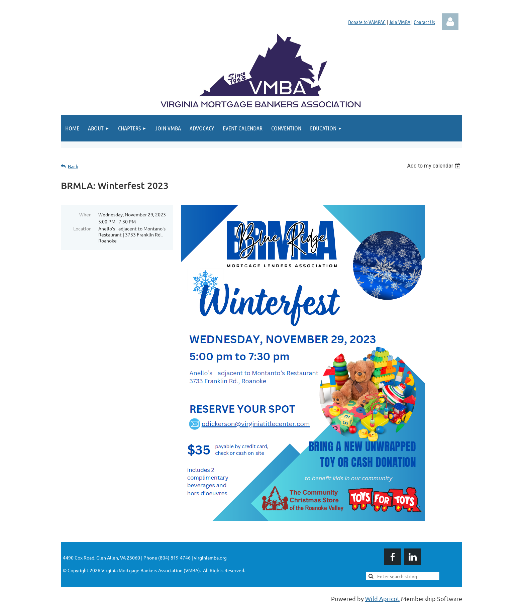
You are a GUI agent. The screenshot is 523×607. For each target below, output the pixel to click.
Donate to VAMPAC (367, 22)
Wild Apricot (382, 598)
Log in (450, 21)
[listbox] (434, 166)
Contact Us (424, 22)
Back (73, 166)
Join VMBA (399, 22)
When (85, 214)
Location (82, 228)
